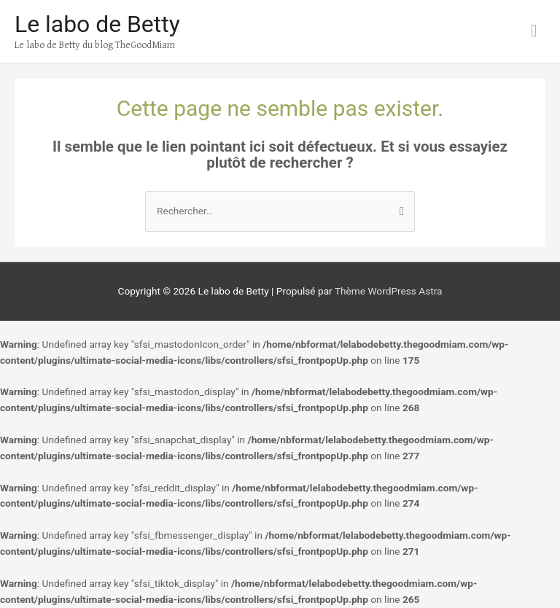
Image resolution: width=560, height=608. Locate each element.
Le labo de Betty (97, 24)
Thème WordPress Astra (389, 291)
